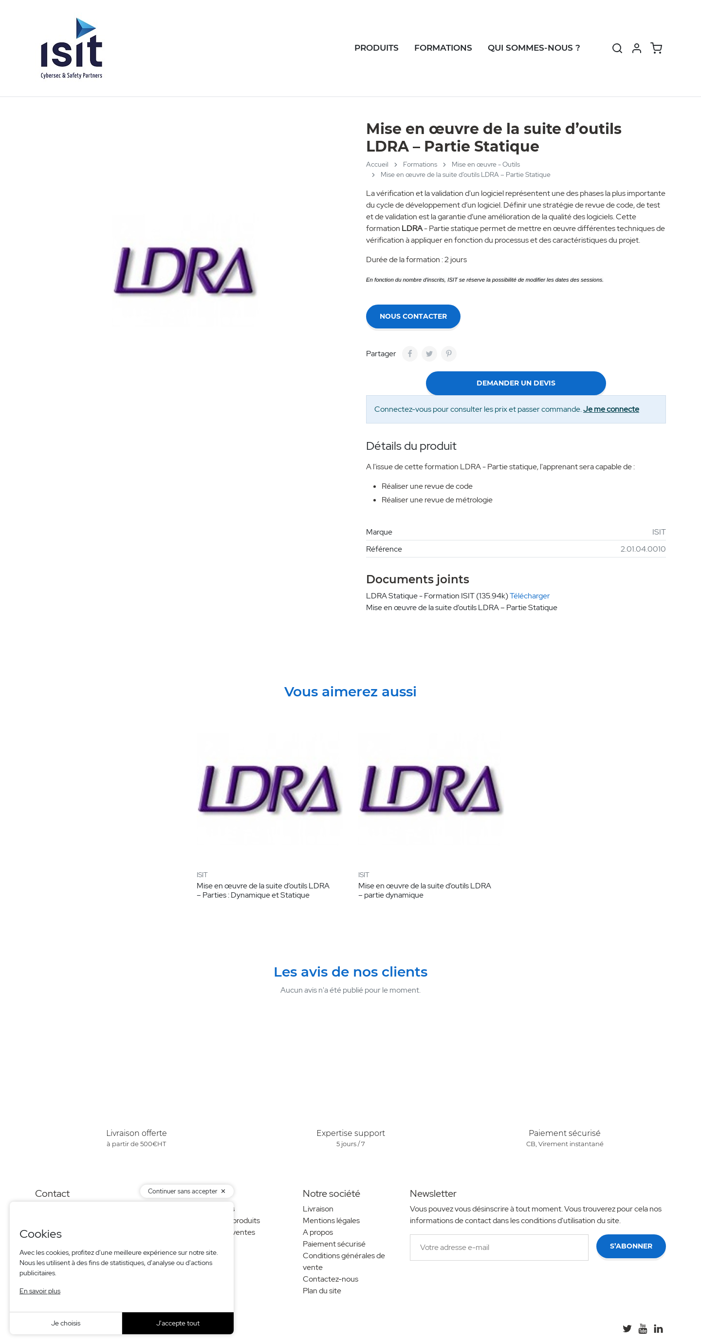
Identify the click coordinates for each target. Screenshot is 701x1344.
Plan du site (322, 1291)
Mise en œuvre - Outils (486, 164)
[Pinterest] (449, 354)
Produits (376, 48)
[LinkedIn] (658, 1328)
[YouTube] (642, 1328)
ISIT (659, 532)
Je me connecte (611, 409)
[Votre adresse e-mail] (499, 1247)
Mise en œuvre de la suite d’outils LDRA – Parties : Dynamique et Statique (263, 890)
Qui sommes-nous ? (534, 48)
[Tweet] (429, 354)
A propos (318, 1232)
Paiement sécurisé (334, 1244)
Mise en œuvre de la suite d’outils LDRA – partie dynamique (424, 890)
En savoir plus (39, 1290)
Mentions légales (331, 1220)
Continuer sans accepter (183, 1191)
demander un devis (516, 383)
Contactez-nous (330, 1279)
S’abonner (631, 1246)
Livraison (318, 1209)
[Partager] (410, 354)
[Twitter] (627, 1328)
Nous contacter (413, 316)
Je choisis (65, 1323)
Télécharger (530, 596)
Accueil (377, 164)
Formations (443, 48)
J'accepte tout (178, 1323)
